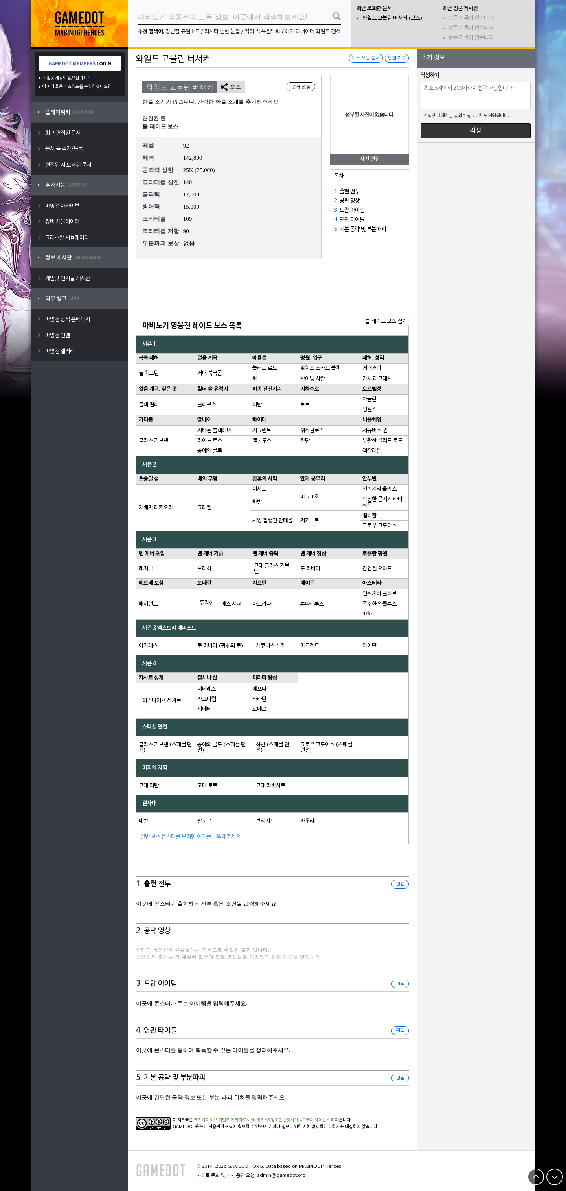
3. (336, 210)
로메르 (259, 709)
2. (336, 201)
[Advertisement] (272, 288)
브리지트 (265, 821)
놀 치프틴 (149, 373)
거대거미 (371, 368)
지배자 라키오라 (156, 508)
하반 (257, 502)
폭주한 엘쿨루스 (379, 604)
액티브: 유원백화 (262, 32)
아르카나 (261, 604)
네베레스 (206, 689)
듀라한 (207, 603)
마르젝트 (309, 646)
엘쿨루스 (261, 441)
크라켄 (204, 508)
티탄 (257, 404)
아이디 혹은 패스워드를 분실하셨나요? (76, 86)
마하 (367, 614)
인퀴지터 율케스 (379, 489)
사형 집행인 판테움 (272, 521)
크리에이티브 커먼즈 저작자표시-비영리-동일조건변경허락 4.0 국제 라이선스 (262, 1120)
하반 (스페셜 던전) (272, 747)
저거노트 (309, 521)
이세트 (259, 489)
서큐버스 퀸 (374, 430)
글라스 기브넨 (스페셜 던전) (165, 747)
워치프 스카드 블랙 (320, 368)
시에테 (204, 709)
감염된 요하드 (377, 569)
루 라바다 (310, 569)
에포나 (259, 689)
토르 (305, 404)
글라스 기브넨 (153, 441)
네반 (143, 821)
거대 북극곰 (209, 373)
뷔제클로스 (312, 430)
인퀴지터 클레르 (379, 593)
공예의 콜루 (209, 451)
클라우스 (206, 404)
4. (336, 220)
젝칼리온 (371, 451)
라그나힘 (206, 699)
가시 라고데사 (377, 379)
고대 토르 (207, 786)
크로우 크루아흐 (379, 526)
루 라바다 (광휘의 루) (220, 646)
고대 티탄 (149, 786)
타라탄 (259, 699)
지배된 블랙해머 (214, 430)
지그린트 (261, 430)
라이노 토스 (209, 441)
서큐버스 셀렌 (270, 646)
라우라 (307, 821)
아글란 (369, 399)
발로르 (204, 821)
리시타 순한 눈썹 (222, 32)
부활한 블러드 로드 (382, 441)
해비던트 (148, 604)
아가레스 (148, 646)
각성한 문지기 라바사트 (382, 502)
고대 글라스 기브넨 (271, 568)
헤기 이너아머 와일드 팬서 (312, 32)
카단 (305, 441)
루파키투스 (312, 604)
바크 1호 (309, 497)
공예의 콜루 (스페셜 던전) (221, 747)
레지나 (146, 569)
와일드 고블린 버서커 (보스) (392, 18)
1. (336, 191)
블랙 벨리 (149, 404)
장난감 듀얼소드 (182, 32)
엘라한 (369, 516)
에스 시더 (231, 604)
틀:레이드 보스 (160, 127)
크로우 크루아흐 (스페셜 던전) (326, 747)
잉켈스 (369, 410)
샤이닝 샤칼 (312, 379)
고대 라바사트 (270, 786)
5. (336, 229)
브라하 (204, 569)
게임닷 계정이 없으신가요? (66, 78)
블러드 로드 (264, 368)
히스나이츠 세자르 (161, 701)
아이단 (369, 646)
